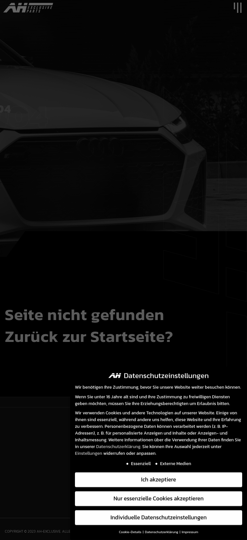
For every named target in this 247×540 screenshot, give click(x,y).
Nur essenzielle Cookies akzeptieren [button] (159, 496)
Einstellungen (88, 450)
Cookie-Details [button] (130, 529)
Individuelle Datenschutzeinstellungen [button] (158, 514)
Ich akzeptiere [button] (158, 477)
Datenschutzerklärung (118, 443)
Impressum (190, 529)
